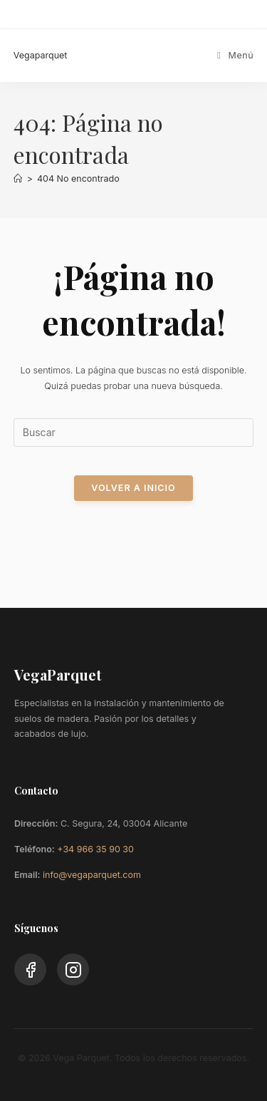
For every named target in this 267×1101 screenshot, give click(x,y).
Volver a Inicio (133, 487)
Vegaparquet (41, 55)
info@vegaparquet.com (92, 874)
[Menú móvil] (235, 55)
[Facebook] (30, 969)
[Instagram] (73, 969)
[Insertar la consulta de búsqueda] (134, 432)
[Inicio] (18, 178)
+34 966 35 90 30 (95, 849)
